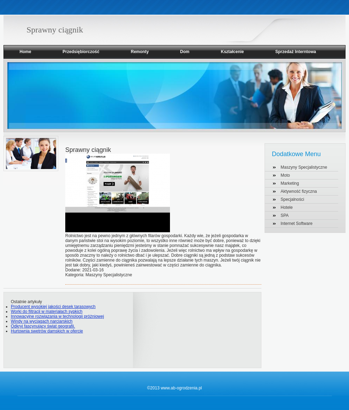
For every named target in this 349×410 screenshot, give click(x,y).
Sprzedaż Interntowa (295, 51)
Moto (285, 175)
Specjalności (292, 199)
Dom (185, 51)
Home (25, 51)
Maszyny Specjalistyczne (304, 167)
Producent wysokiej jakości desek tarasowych (53, 306)
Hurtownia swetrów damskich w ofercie (47, 331)
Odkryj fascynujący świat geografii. (43, 326)
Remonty (140, 51)
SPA (285, 215)
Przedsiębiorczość (80, 51)
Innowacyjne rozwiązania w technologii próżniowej (57, 316)
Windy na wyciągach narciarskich (42, 321)
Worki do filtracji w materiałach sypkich (46, 311)
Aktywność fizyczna (299, 191)
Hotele (287, 207)
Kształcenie (232, 51)
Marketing (290, 183)
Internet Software (296, 223)
